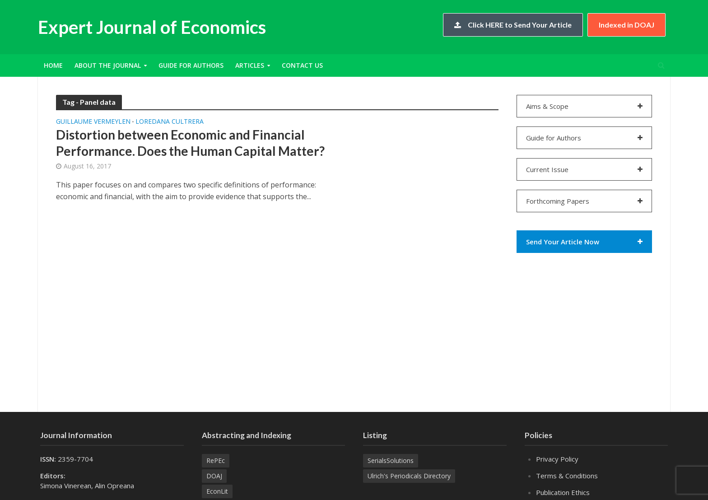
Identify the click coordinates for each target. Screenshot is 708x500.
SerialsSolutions (391, 460)
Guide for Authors (191, 65)
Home (53, 65)
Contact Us (302, 65)
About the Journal (108, 65)
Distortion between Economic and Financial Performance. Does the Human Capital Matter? (190, 143)
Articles (249, 65)
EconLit (217, 491)
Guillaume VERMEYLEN (93, 122)
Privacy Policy (557, 458)
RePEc (215, 460)
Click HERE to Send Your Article (513, 24)
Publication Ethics (563, 492)
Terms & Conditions (567, 475)
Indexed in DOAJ (626, 24)
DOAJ (214, 476)
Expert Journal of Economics (152, 27)
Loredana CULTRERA (169, 122)
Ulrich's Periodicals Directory (409, 476)
